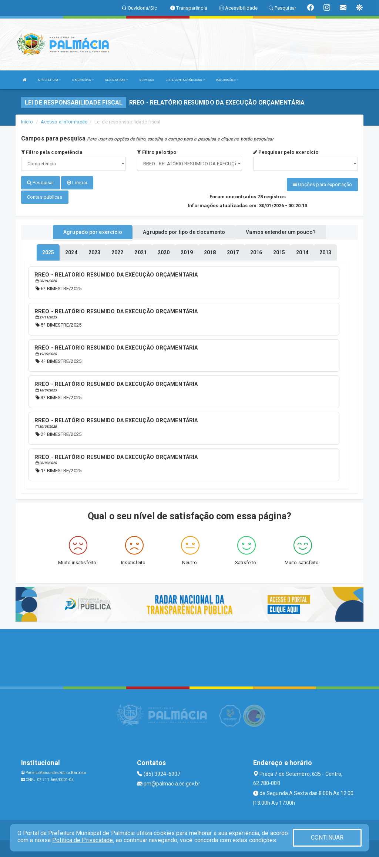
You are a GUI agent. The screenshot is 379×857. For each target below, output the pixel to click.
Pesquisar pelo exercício (286, 152)
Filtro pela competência (52, 152)
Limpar (77, 182)
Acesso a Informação (64, 122)
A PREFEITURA (49, 80)
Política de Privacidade (82, 840)
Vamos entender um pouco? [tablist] (280, 231)
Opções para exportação (322, 184)
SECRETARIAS (116, 80)
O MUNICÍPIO (83, 80)
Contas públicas (45, 196)
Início (27, 122)
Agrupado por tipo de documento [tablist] (184, 231)
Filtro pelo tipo (156, 152)
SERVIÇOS (146, 80)
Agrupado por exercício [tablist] (92, 231)
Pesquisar (40, 182)
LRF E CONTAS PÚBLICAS (185, 80)
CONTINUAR (327, 837)
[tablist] (48, 251)
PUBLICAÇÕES (227, 80)
